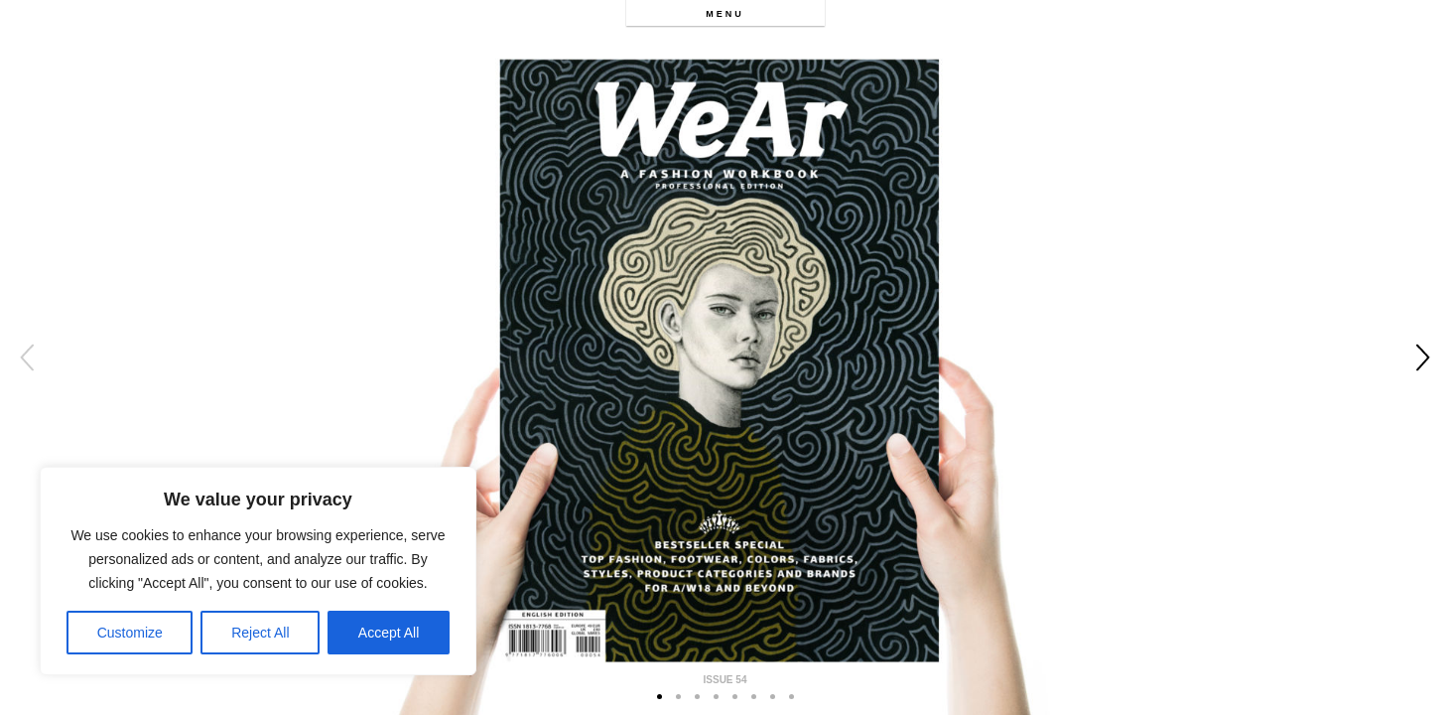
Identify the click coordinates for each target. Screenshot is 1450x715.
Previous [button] (27, 357)
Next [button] (1422, 357)
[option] (725, 357)
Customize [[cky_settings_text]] (130, 633)
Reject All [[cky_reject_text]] (260, 633)
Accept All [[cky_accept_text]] (388, 633)
